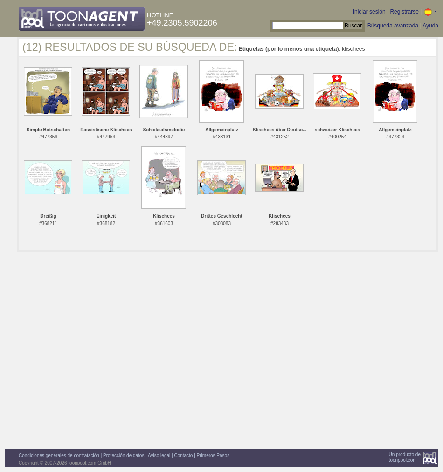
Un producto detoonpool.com (405, 457)
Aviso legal (159, 455)
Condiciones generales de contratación (59, 455)
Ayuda (430, 25)
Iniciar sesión (369, 11)
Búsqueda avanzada (392, 25)
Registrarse (404, 11)
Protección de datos (123, 455)
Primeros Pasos (213, 455)
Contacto (183, 455)
